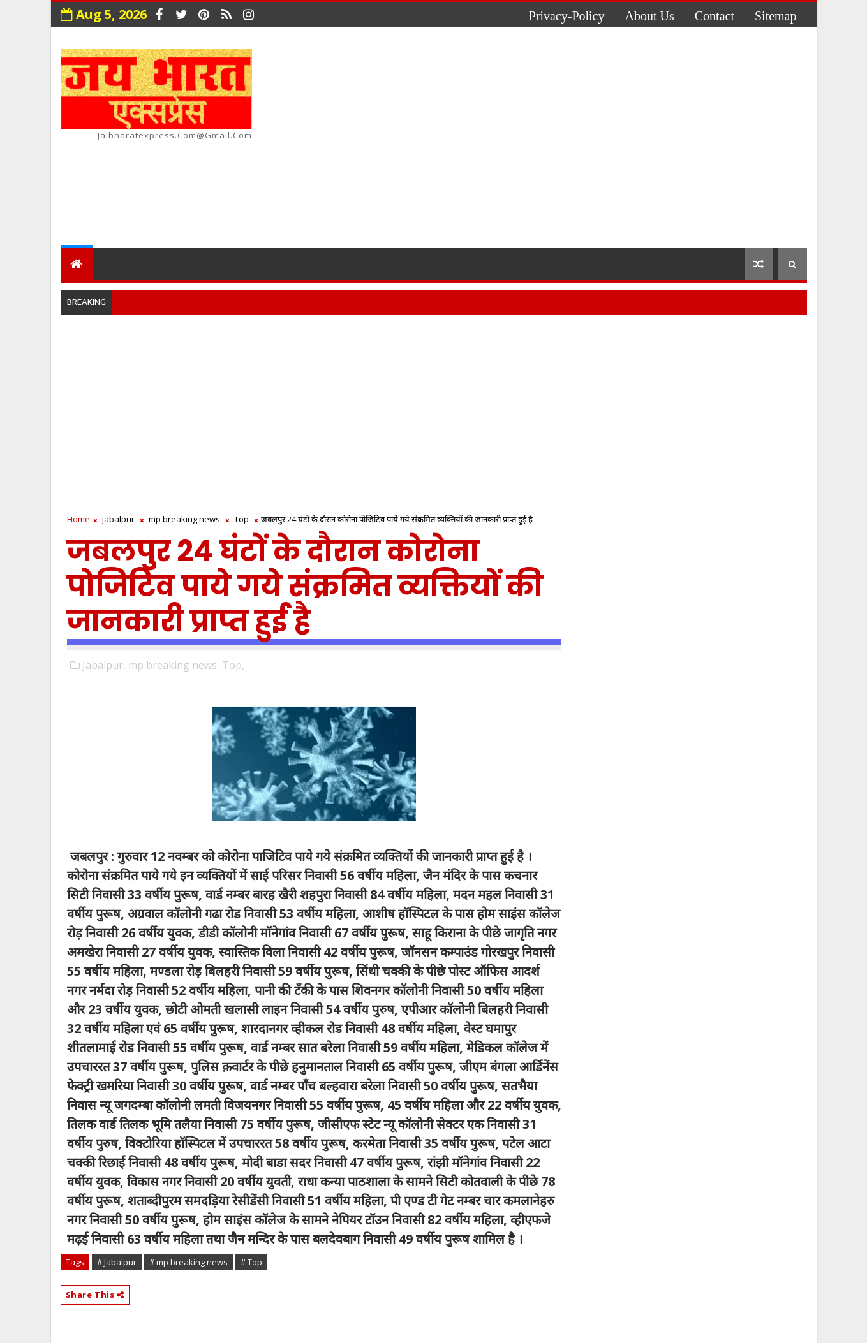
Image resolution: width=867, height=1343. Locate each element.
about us (649, 16)
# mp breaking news (188, 1262)
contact (714, 16)
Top (241, 519)
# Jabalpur (117, 1262)
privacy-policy (567, 16)
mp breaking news (184, 519)
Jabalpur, (104, 665)
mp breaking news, (173, 665)
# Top (251, 1262)
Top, (233, 665)
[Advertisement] (574, 139)
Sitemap (776, 16)
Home (78, 519)
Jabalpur (118, 519)
